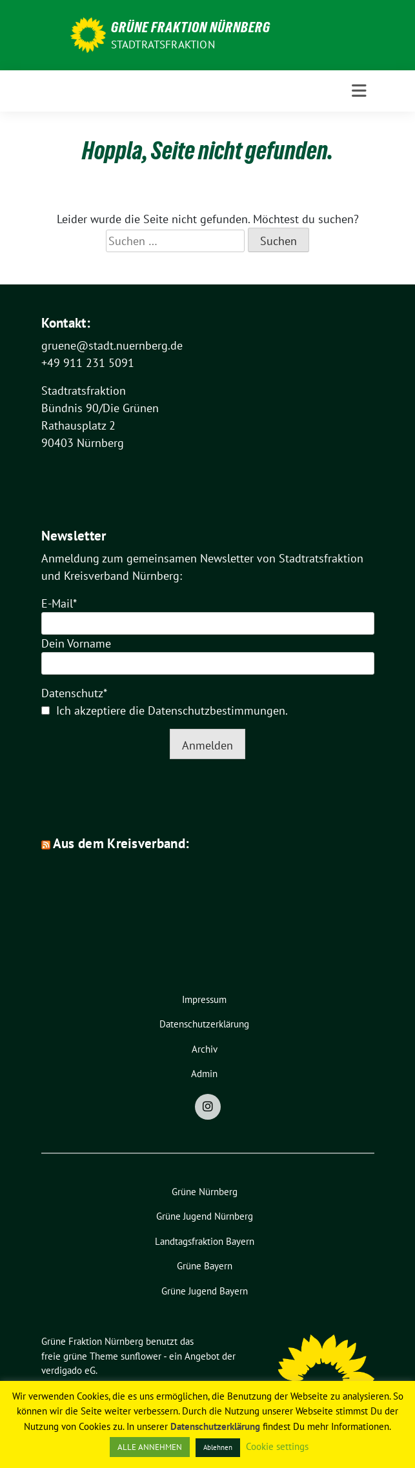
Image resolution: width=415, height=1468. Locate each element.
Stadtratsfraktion (163, 44)
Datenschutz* (74, 693)
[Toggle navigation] (359, 91)
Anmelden (207, 745)
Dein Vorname (76, 643)
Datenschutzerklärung (215, 1426)
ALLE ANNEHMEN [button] (149, 1447)
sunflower (141, 1356)
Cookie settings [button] (277, 1446)
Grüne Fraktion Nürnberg (190, 27)
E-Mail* (59, 603)
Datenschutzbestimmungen (216, 710)
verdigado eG (68, 1370)
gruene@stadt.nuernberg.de (112, 345)
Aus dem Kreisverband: (121, 843)
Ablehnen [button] (217, 1447)
